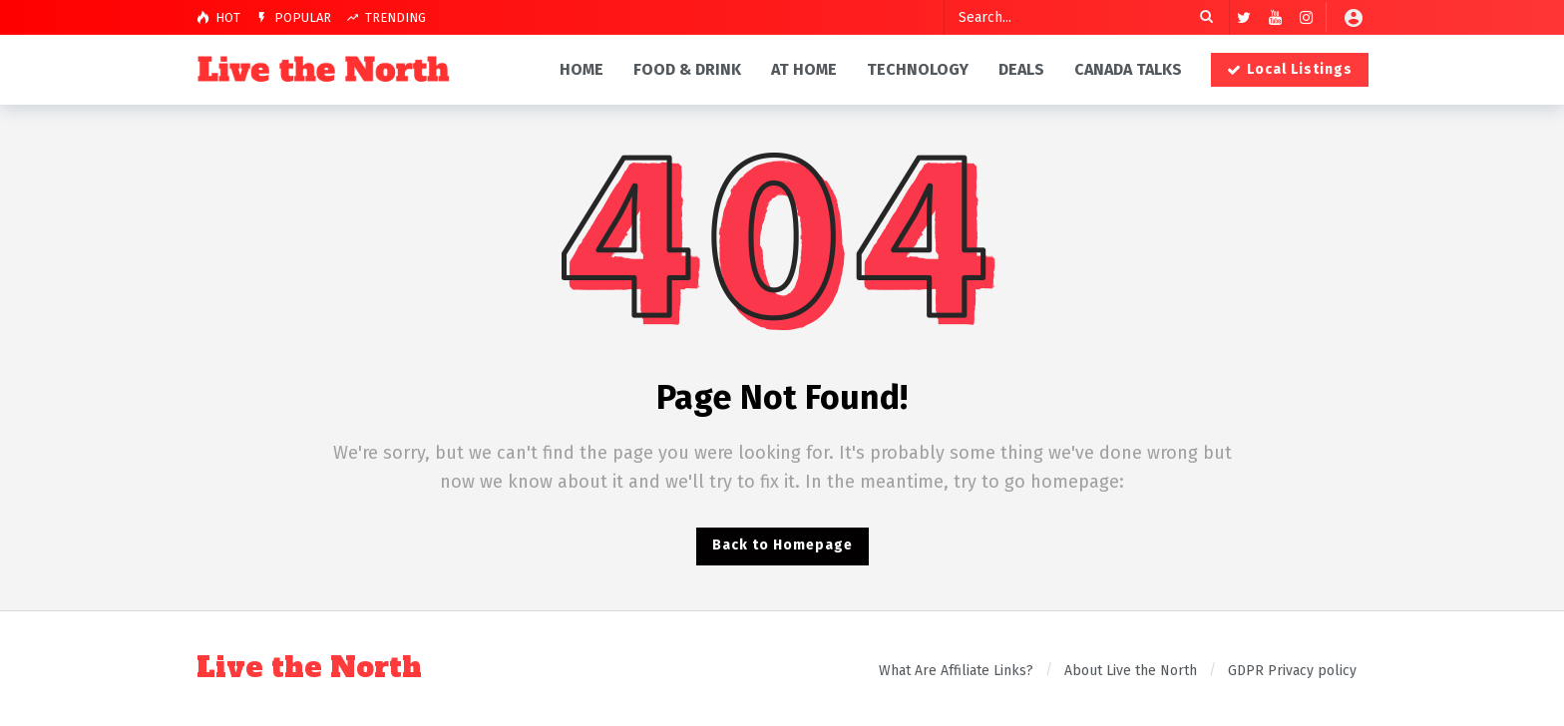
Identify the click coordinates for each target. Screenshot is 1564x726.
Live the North (309, 667)
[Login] (1353, 17)
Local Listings (1290, 69)
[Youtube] (1275, 17)
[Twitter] (1244, 17)
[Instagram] (1306, 17)
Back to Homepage (782, 545)
